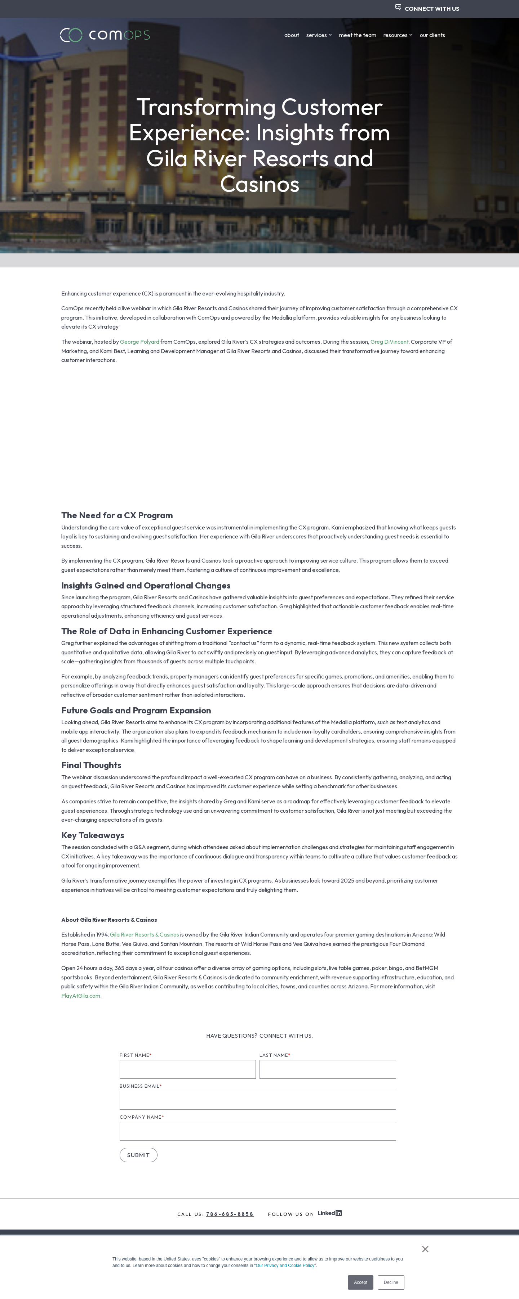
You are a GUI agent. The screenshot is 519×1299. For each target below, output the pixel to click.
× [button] (425, 1249)
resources (398, 35)
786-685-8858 (230, 1214)
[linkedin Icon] (330, 1213)
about (291, 35)
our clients (432, 35)
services (319, 35)
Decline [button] (391, 1282)
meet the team (357, 35)
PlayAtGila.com (80, 995)
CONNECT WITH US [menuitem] (427, 8)
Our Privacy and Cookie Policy (285, 1265)
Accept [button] (360, 1282)
